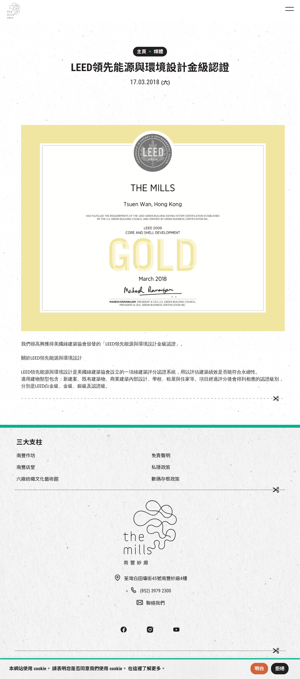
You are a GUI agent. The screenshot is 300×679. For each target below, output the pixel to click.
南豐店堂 (25, 467)
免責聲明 (160, 455)
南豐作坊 (25, 455)
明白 (259, 668)
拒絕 (279, 668)
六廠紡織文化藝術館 (37, 479)
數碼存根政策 (165, 479)
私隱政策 (160, 467)
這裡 (137, 668)
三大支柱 (29, 442)
